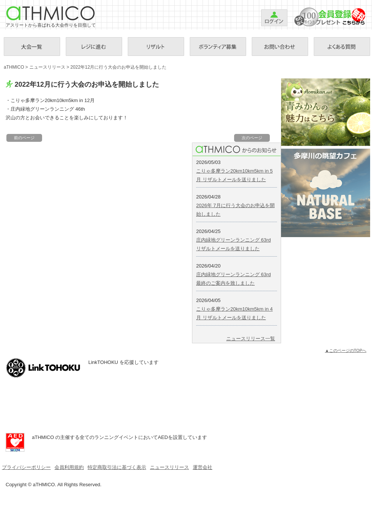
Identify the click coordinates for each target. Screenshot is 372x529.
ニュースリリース (47, 67)
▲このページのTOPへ (345, 350)
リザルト (156, 46)
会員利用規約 (69, 467)
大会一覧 (32, 46)
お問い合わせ (280, 46)
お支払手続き (94, 46)
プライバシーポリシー (26, 467)
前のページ (24, 137)
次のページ (252, 137)
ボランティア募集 (218, 46)
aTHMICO (51, 13)
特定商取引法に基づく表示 (117, 467)
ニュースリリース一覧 (250, 338)
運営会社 (202, 467)
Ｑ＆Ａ (342, 46)
